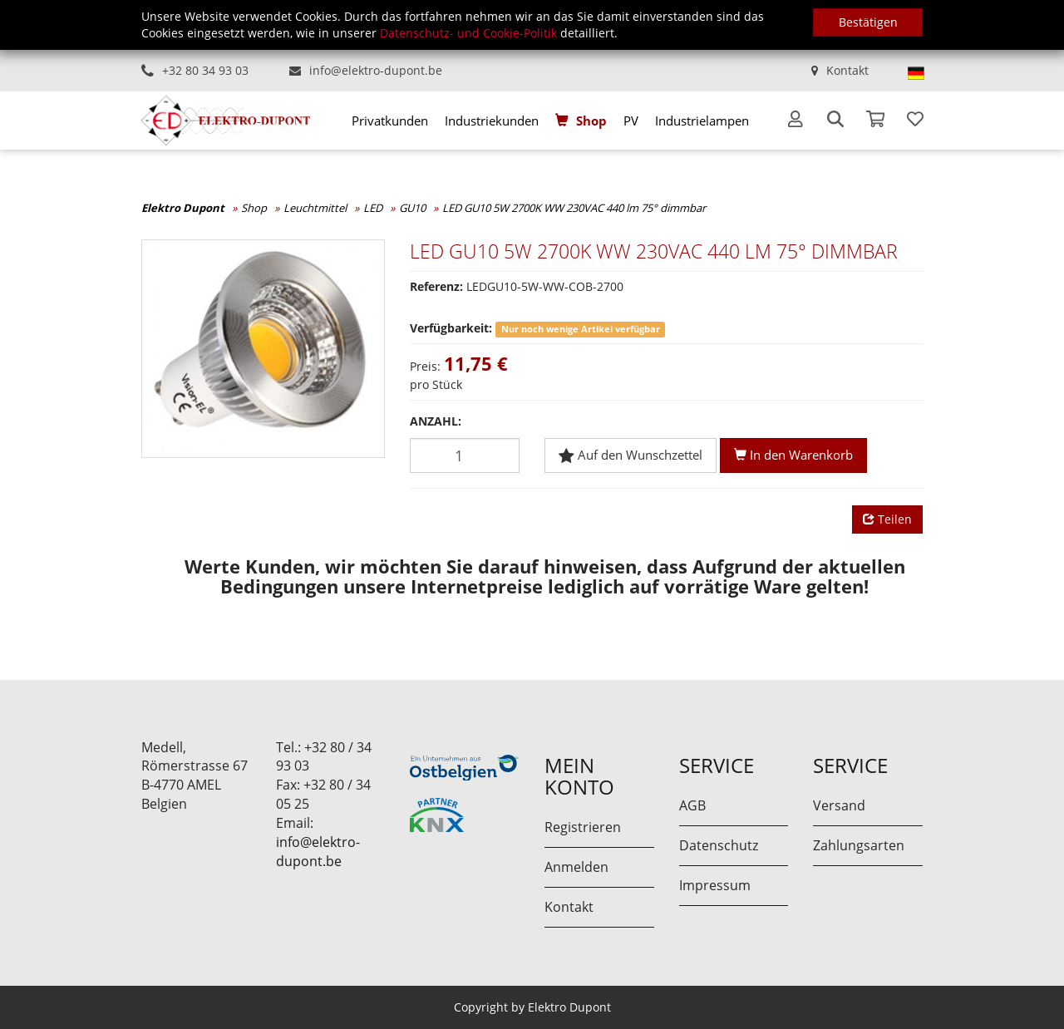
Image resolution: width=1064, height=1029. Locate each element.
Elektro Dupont (182, 207)
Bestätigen (868, 22)
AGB (692, 805)
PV (630, 120)
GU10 (412, 207)
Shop (591, 120)
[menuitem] (389, 120)
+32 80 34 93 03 (205, 70)
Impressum (715, 885)
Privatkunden (390, 120)
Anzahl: (435, 421)
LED (372, 207)
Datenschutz (718, 845)
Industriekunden (492, 120)
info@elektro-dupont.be (375, 70)
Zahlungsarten (858, 845)
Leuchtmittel (315, 207)
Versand (839, 805)
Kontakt (847, 70)
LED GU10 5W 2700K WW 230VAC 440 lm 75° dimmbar (574, 207)
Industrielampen (702, 120)
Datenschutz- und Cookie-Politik (468, 33)
